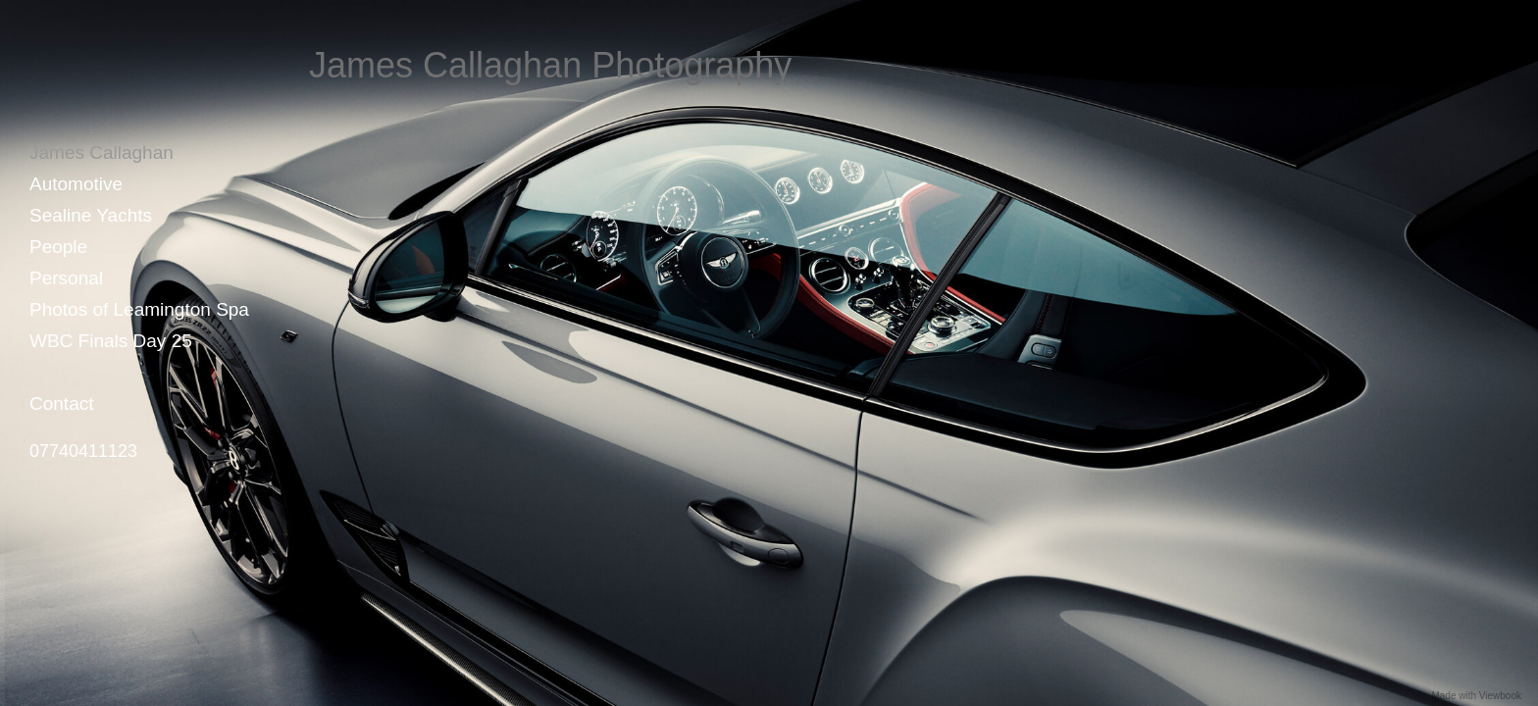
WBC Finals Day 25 (110, 340)
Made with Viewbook (1476, 695)
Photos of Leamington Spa (139, 309)
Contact (61, 403)
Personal (66, 278)
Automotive (76, 184)
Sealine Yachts (90, 215)
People (58, 246)
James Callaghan (101, 152)
